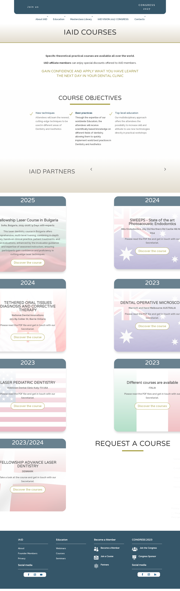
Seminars (61, 560)
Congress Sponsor (147, 559)
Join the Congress (148, 550)
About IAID (41, 19)
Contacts (139, 19)
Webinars (61, 550)
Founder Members (27, 555)
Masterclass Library (81, 19)
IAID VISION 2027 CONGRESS (113, 19)
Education (58, 19)
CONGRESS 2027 (147, 7)
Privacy (21, 560)
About (21, 550)
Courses (60, 555)
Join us (33, 7)
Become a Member (110, 550)
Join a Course (107, 559)
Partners (105, 567)
